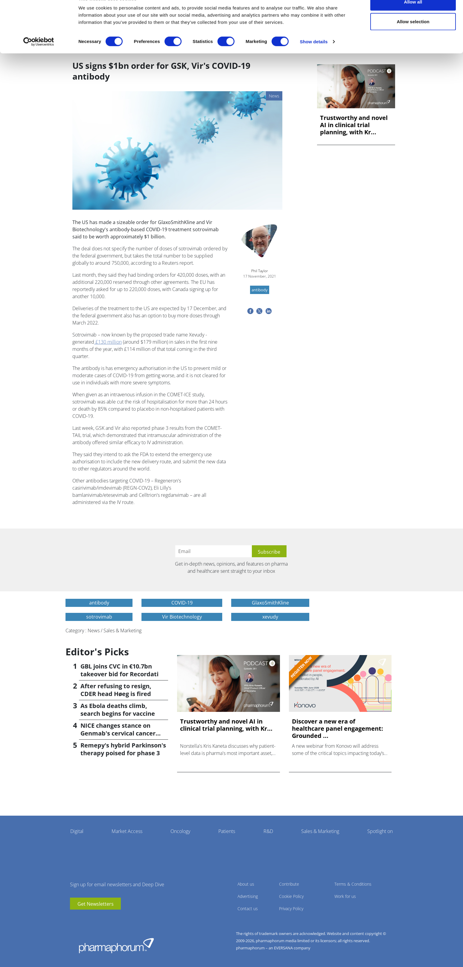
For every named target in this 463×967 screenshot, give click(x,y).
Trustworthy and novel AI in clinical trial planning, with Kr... (354, 125)
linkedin (83, 919)
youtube (74, 919)
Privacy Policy (291, 908)
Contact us (247, 908)
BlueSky (92, 919)
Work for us (345, 896)
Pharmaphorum (116, 945)
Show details (314, 55)
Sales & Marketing (320, 831)
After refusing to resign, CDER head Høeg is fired (115, 690)
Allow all (413, 15)
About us (245, 884)
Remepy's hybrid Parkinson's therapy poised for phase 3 (123, 749)
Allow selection (413, 35)
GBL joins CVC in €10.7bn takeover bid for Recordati (119, 670)
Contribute (289, 884)
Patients (226, 831)
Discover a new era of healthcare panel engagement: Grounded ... (337, 728)
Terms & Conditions (352, 884)
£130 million (108, 342)
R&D (268, 831)
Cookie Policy (291, 896)
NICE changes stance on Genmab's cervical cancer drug (118, 733)
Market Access (127, 831)
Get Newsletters (95, 904)
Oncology (180, 831)
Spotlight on (380, 831)
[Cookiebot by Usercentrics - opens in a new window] (39, 55)
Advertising (247, 896)
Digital (76, 831)
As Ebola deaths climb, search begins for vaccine (117, 710)
